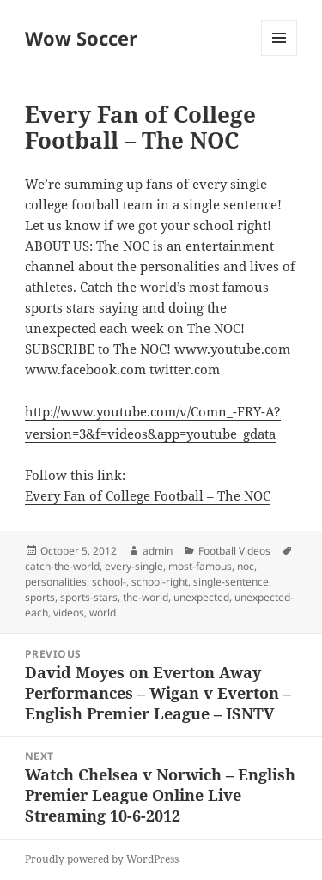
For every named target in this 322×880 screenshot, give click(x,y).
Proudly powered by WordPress (102, 859)
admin (158, 550)
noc (245, 566)
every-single (134, 566)
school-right (159, 581)
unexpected (201, 597)
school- (109, 581)
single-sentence (231, 581)
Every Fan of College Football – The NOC (147, 495)
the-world (145, 597)
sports (40, 597)
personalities (56, 581)
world (102, 612)
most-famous (200, 566)
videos (68, 612)
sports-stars (89, 597)
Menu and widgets (279, 55)
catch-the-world (62, 566)
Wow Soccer (81, 38)
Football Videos (234, 550)
